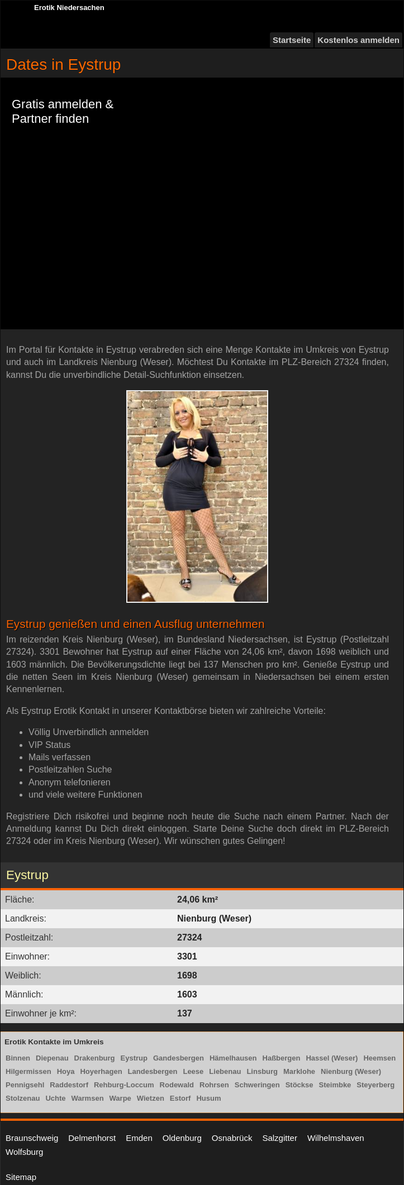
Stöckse (299, 1085)
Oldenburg (182, 1138)
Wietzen (150, 1098)
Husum (208, 1098)
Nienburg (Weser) (351, 1071)
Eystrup (134, 1058)
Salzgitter (279, 1138)
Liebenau (225, 1071)
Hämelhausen (233, 1058)
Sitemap (21, 1177)
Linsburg (262, 1071)
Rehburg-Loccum (124, 1085)
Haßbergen (282, 1058)
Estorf (180, 1098)
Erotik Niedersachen (69, 7)
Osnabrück (232, 1138)
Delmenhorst (92, 1138)
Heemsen (379, 1058)
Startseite (292, 40)
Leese (193, 1071)
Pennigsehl (25, 1085)
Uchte (55, 1098)
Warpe (120, 1098)
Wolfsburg (24, 1152)
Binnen (18, 1058)
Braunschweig (32, 1138)
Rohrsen (214, 1085)
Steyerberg (376, 1085)
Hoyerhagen (101, 1071)
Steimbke (335, 1085)
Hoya (66, 1071)
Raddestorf (69, 1085)
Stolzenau (23, 1098)
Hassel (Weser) (332, 1058)
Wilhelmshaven (335, 1138)
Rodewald (177, 1085)
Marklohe (299, 1071)
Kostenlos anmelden (358, 40)
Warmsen (88, 1098)
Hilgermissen (28, 1071)
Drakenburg (94, 1058)
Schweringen (257, 1085)
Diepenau (52, 1058)
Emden (139, 1138)
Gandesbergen (178, 1058)
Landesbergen (153, 1071)
